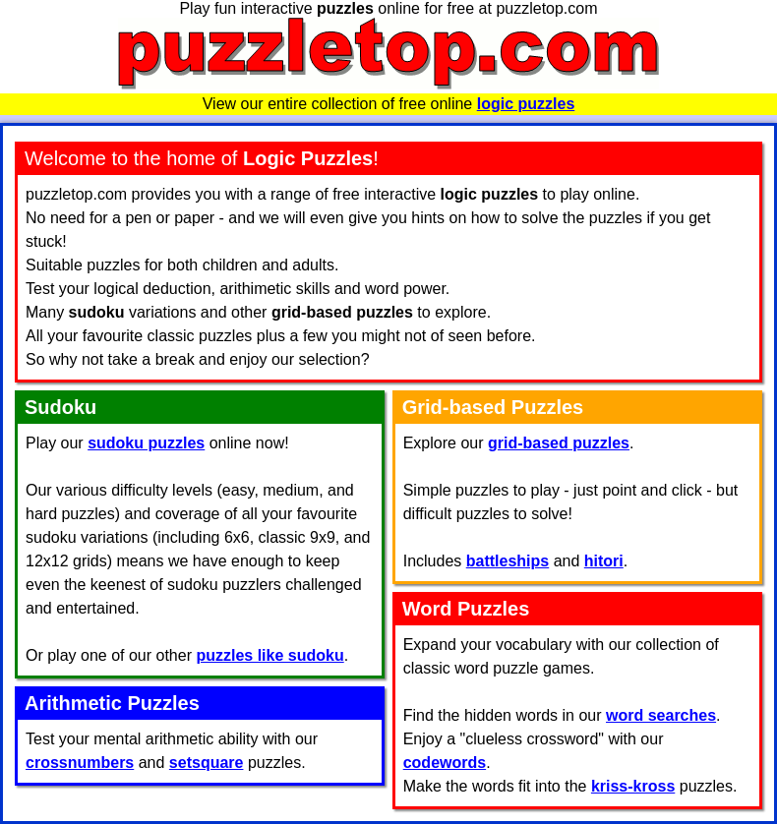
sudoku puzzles (146, 443)
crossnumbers (80, 762)
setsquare (206, 762)
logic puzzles (526, 103)
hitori (604, 561)
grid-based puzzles (558, 443)
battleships (507, 561)
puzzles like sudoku (269, 655)
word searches (661, 715)
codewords (444, 762)
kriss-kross (633, 786)
